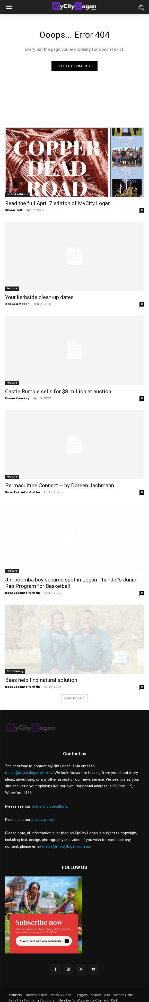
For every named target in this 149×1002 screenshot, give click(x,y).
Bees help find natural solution (41, 680)
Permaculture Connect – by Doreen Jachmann (59, 485)
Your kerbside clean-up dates (39, 297)
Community (15, 671)
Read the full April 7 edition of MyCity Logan (58, 203)
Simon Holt (13, 210)
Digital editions (17, 194)
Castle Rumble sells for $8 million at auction (58, 391)
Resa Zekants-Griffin (22, 492)
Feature (12, 288)
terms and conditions (49, 796)
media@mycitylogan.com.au (29, 762)
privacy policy (42, 809)
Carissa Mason (17, 304)
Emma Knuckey (17, 398)
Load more (74, 698)
